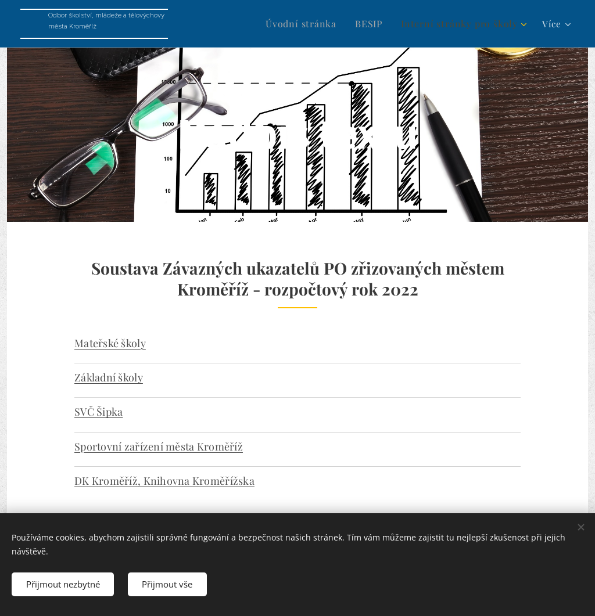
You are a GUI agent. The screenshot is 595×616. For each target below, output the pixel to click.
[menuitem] (314, 23)
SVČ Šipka (98, 412)
